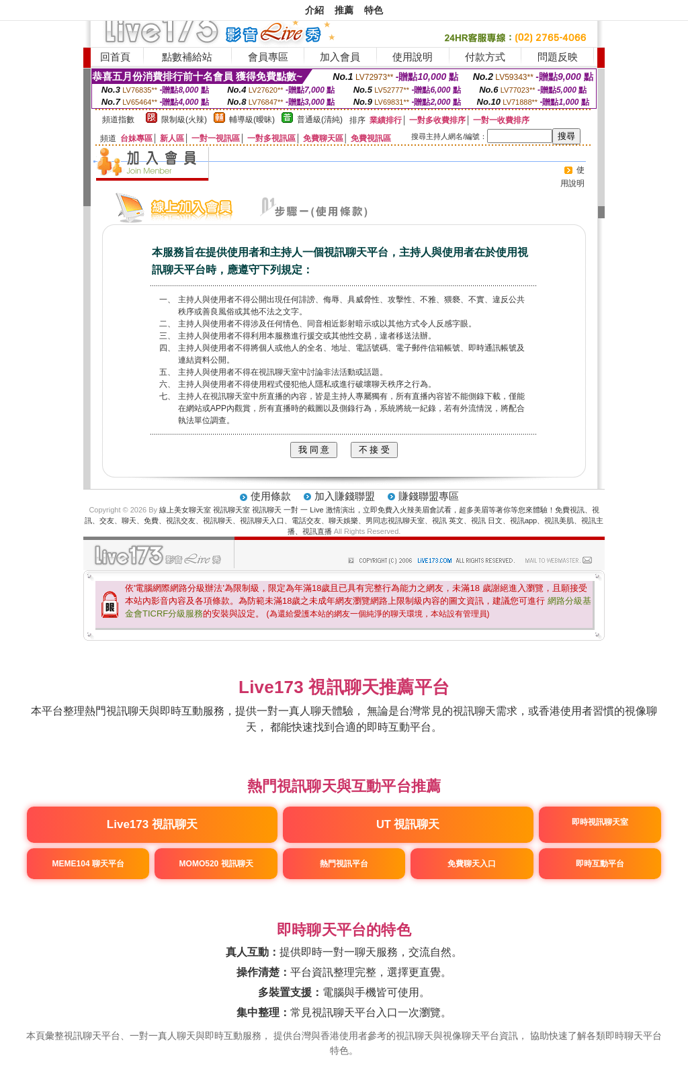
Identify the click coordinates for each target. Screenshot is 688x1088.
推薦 (344, 10)
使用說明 (412, 56)
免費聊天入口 (471, 863)
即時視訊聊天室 (599, 822)
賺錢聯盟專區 (428, 496)
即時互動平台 (599, 863)
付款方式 (485, 56)
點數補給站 (187, 56)
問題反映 (558, 56)
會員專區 (268, 56)
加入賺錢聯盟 (344, 496)
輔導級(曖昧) (252, 119)
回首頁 (115, 56)
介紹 (314, 10)
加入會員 (340, 56)
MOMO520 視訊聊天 (216, 863)
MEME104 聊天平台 (88, 863)
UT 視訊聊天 (408, 824)
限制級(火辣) (184, 119)
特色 (373, 10)
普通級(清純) (320, 119)
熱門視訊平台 (344, 863)
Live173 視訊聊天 (152, 824)
